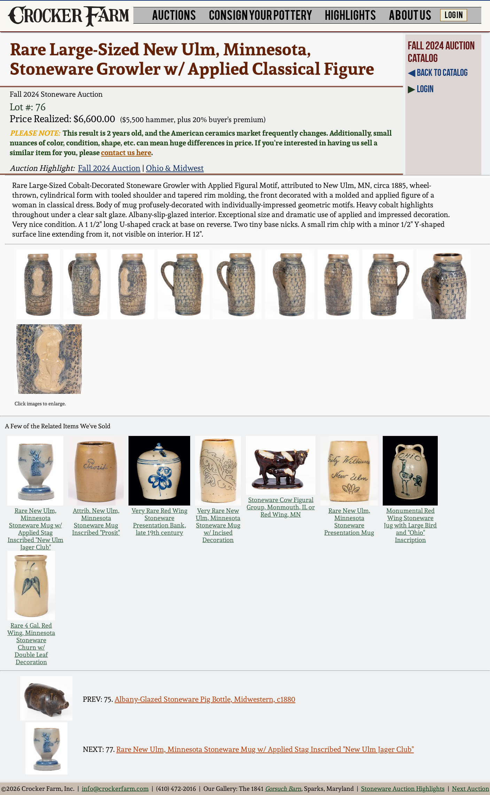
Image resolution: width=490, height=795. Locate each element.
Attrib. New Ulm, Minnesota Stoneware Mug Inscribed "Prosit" (96, 521)
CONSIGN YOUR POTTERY (260, 14)
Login (425, 89)
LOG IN (454, 14)
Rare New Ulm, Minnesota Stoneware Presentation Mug (349, 521)
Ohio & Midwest (175, 168)
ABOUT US (410, 14)
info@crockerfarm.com (115, 788)
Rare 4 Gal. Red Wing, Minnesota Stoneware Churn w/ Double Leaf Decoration (31, 644)
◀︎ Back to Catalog (438, 72)
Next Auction (470, 788)
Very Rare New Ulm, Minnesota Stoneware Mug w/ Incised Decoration (218, 525)
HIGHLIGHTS (350, 14)
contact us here (126, 152)
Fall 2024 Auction (109, 168)
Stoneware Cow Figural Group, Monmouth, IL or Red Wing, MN (281, 507)
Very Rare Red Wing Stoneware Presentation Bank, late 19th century (159, 521)
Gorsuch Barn (283, 788)
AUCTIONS (174, 14)
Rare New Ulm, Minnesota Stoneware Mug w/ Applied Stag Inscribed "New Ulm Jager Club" (35, 529)
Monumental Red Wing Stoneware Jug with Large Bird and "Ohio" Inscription (410, 525)
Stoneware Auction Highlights (403, 788)
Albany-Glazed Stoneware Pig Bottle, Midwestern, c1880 (205, 699)
